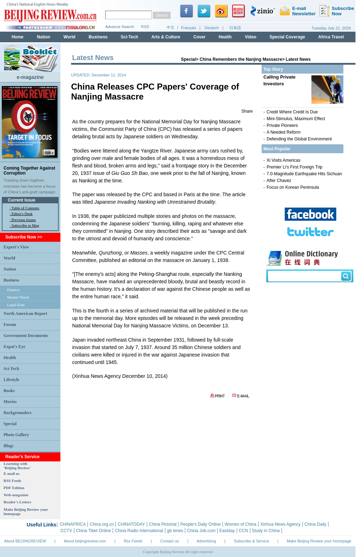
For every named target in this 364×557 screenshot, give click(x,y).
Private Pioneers (282, 125)
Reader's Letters (17, 502)
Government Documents (26, 335)
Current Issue (21, 200)
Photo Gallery (16, 434)
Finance (13, 290)
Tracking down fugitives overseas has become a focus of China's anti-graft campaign (29, 186)
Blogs (9, 445)
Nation (10, 269)
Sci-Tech (11, 368)
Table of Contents (25, 208)
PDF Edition (14, 488)
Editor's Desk (22, 213)
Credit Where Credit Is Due (292, 111)
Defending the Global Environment (299, 138)
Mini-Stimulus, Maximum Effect (296, 118)
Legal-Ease (16, 304)
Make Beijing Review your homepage (319, 541)
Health (10, 357)
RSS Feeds (12, 480)
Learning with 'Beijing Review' (17, 465)
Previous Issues (24, 220)
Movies (10, 401)
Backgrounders (17, 412)
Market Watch (18, 297)
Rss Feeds (133, 541)
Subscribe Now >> (23, 237)
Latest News (298, 59)
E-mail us (12, 473)
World (9, 258)
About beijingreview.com (85, 541)
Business (11, 280)
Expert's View (16, 247)
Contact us (169, 541)
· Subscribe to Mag (24, 225)
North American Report (25, 313)
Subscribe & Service (251, 541)
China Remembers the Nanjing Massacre (240, 59)
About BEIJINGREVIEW (25, 541)
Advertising (206, 541)
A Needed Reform (283, 132)
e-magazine (30, 77)
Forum (10, 324)
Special (10, 423)
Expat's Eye (14, 346)
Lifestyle (11, 379)
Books (9, 390)
